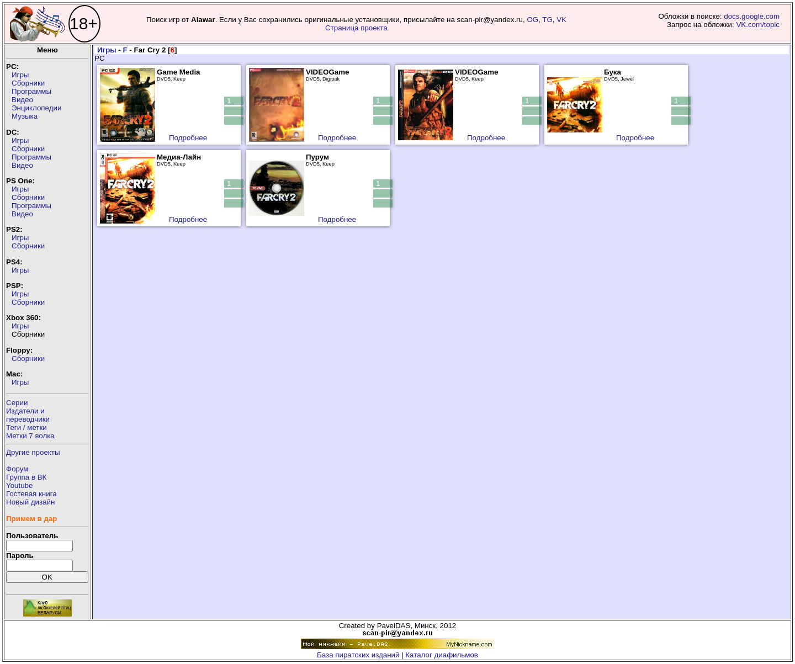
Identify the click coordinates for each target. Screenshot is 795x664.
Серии (17, 403)
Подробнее (188, 138)
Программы (31, 91)
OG (532, 19)
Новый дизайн (30, 502)
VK (561, 19)
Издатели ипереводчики (28, 415)
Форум (17, 469)
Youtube (19, 485)
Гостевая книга (31, 494)
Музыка (25, 116)
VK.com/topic (758, 24)
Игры (20, 75)
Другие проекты (33, 452)
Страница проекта (356, 28)
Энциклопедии (36, 108)
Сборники (28, 83)
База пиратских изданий (358, 655)
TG (547, 19)
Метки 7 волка (30, 436)
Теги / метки (26, 427)
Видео (22, 99)
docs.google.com (752, 16)
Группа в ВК (26, 477)
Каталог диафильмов (441, 655)
